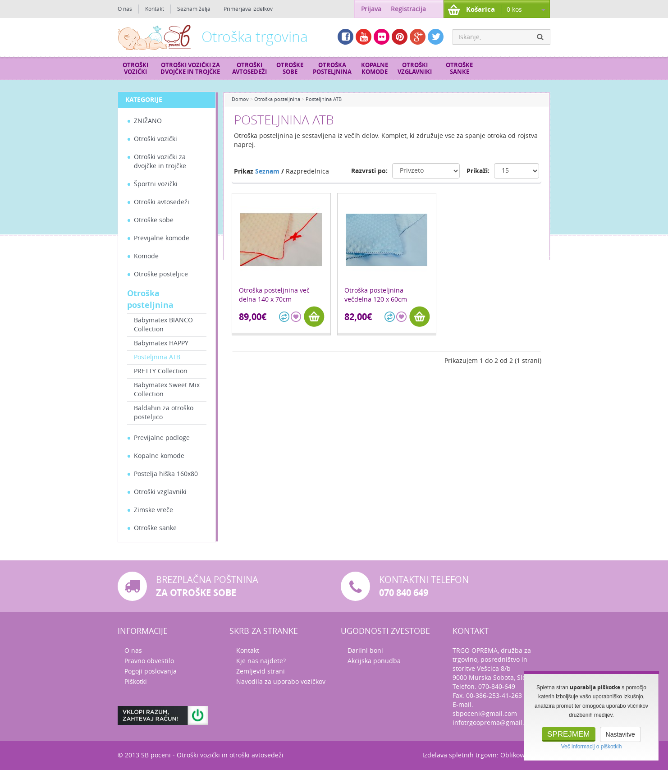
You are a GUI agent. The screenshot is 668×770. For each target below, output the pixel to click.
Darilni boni (365, 651)
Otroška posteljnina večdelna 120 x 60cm (375, 295)
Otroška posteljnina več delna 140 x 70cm (274, 295)
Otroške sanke (459, 68)
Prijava (371, 9)
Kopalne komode (374, 68)
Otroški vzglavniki (415, 68)
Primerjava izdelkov (248, 9)
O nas (125, 9)
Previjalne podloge (162, 438)
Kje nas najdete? (261, 661)
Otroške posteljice (161, 274)
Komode (146, 256)
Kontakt (154, 9)
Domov (240, 99)
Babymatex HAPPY (161, 343)
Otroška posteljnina (332, 68)
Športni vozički (156, 184)
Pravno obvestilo (149, 661)
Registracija (408, 9)
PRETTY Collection (161, 371)
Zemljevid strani (260, 671)
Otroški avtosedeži (249, 68)
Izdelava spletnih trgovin (459, 755)
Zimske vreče (153, 510)
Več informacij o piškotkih (591, 746)
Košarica (480, 9)
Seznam (267, 171)
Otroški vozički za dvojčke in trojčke (190, 68)
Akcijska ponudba (374, 661)
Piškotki (135, 682)
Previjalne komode (161, 238)
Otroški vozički (135, 68)
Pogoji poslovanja (150, 671)
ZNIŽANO (148, 121)
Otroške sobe (289, 68)
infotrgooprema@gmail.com (495, 723)
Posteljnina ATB (157, 357)
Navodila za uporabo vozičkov (280, 682)
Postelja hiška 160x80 (166, 474)
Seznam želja (193, 9)
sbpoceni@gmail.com (485, 714)
